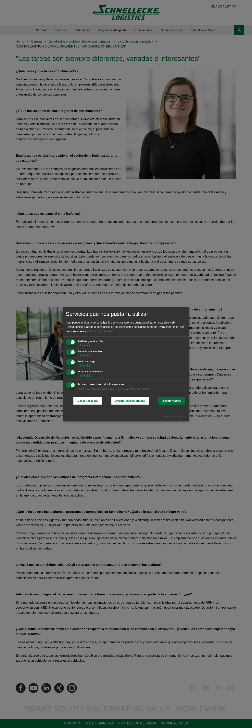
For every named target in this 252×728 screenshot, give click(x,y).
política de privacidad (100, 331)
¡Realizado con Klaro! (174, 416)
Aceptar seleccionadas (130, 400)
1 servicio (84, 345)
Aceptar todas (171, 401)
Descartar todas (87, 400)
